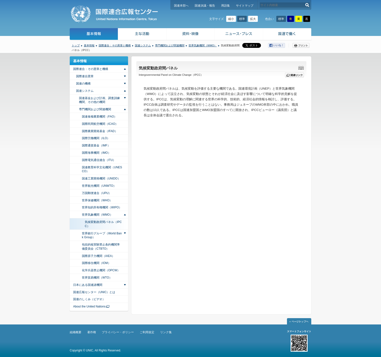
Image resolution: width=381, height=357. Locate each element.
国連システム (143, 45)
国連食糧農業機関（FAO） (99, 116)
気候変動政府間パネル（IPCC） (103, 224)
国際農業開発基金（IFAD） (100, 131)
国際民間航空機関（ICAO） (100, 124)
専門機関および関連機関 (169, 45)
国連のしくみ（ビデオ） (89, 299)
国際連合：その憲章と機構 (115, 45)
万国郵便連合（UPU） (96, 193)
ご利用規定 (147, 332)
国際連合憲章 (85, 76)
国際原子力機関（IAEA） (98, 256)
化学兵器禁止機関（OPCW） (101, 270)
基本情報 (93, 34)
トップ (76, 45)
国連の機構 (83, 83)
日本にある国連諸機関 (87, 285)
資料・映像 (190, 34)
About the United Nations (89, 306)
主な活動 (142, 34)
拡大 (253, 19)
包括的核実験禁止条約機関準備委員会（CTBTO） (101, 246)
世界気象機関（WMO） (203, 45)
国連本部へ (181, 5)
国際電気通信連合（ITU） (99, 160)
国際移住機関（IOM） (96, 263)
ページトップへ (299, 321)
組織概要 (75, 332)
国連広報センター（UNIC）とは (94, 292)
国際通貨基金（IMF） (96, 145)
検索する (307, 5)
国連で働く (287, 34)
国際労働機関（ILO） (96, 138)
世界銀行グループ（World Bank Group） (102, 235)
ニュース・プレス (239, 34)
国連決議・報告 (205, 5)
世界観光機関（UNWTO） (99, 185)
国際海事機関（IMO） (96, 152)
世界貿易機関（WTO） (97, 277)
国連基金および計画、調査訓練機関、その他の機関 (99, 100)
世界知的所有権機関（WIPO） (102, 207)
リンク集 (166, 332)
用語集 (225, 5)
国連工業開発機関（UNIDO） (101, 178)
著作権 (91, 332)
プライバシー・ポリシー (118, 332)
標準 (242, 19)
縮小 (231, 19)
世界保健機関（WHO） (97, 200)
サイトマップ (244, 5)
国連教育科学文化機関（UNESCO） (102, 169)
